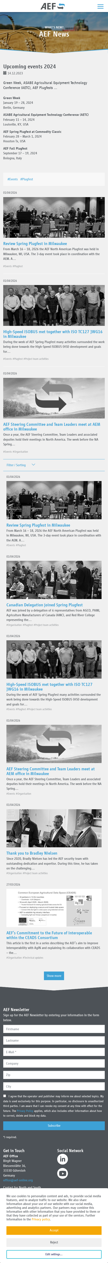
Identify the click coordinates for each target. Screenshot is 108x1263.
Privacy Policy (25, 1111)
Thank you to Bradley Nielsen (31, 853)
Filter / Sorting (16, 465)
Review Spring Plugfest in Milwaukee (35, 243)
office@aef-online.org (18, 1180)
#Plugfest (27, 179)
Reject (54, 1242)
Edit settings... (54, 1254)
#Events (14, 179)
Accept (54, 1230)
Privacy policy (41, 1219)
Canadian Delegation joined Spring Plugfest (44, 604)
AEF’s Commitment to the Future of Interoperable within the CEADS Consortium (49, 935)
